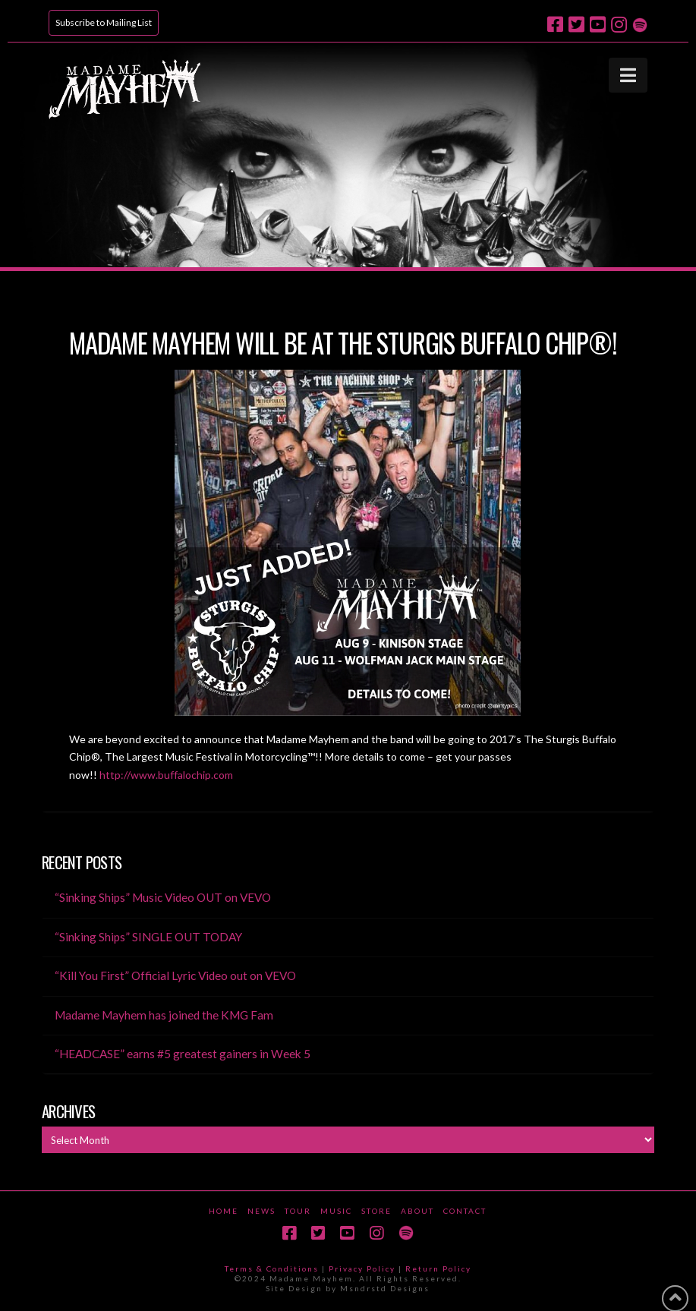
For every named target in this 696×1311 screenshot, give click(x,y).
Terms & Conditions (272, 1268)
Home (223, 1210)
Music (336, 1210)
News (261, 1210)
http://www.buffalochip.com (166, 774)
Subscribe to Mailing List (103, 22)
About (417, 1210)
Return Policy (438, 1268)
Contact (465, 1210)
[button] (628, 75)
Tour (298, 1210)
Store (376, 1210)
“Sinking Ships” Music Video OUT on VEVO (163, 897)
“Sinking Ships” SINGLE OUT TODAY (148, 937)
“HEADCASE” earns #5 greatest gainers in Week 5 (182, 1053)
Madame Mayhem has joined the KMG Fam (164, 1015)
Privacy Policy (362, 1268)
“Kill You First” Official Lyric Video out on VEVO (175, 975)
